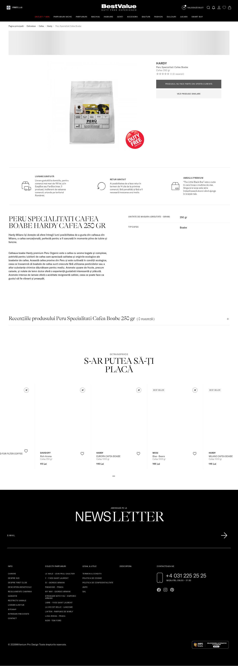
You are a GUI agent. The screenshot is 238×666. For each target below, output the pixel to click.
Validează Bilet (195, 8)
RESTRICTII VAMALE (17, 600)
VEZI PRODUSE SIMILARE (189, 94)
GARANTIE (12, 596)
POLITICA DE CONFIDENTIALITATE (97, 582)
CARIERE (12, 574)
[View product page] (63, 421)
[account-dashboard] (219, 7)
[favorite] (224, 7)
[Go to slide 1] (113, 475)
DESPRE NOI (13, 578)
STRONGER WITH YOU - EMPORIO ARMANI (60, 597)
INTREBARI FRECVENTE (18, 614)
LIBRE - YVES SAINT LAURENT (58, 602)
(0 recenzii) (178, 73)
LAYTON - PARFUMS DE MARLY (59, 611)
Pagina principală (16, 26)
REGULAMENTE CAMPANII (20, 591)
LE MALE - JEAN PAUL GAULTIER (60, 574)
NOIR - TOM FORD (53, 620)
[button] (26, 390)
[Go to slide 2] (116, 475)
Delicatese (31, 26)
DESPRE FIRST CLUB (17, 582)
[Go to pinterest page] (172, 590)
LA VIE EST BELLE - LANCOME (59, 607)
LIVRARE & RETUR (16, 605)
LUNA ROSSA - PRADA (55, 616)
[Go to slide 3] (119, 475)
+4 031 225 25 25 (186, 575)
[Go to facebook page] (159, 590)
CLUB (17, 7)
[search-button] (208, 7)
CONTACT (12, 618)
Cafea (41, 26)
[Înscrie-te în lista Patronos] (224, 535)
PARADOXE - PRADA (54, 587)
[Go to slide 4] (121, 475)
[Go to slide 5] (124, 475)
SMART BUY (197, 17)
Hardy (49, 26)
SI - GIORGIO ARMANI (55, 582)
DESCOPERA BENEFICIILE (20, 587)
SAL (84, 591)
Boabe (183, 227)
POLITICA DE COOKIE (92, 578)
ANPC (85, 587)
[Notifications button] (214, 7)
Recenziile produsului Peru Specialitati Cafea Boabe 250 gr (82, 318)
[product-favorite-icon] (26, 451)
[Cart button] (229, 7)
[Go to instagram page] (165, 590)
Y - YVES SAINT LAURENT (56, 578)
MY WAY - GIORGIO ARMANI (57, 591)
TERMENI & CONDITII (92, 574)
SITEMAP (12, 609)
